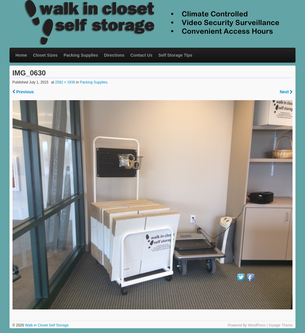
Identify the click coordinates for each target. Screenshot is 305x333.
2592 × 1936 (65, 82)
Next (286, 91)
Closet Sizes (45, 55)
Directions (114, 55)
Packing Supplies (80, 55)
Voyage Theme (280, 325)
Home (21, 55)
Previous (23, 91)
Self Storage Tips (175, 55)
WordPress (256, 325)
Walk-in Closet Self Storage (46, 325)
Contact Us (141, 55)
